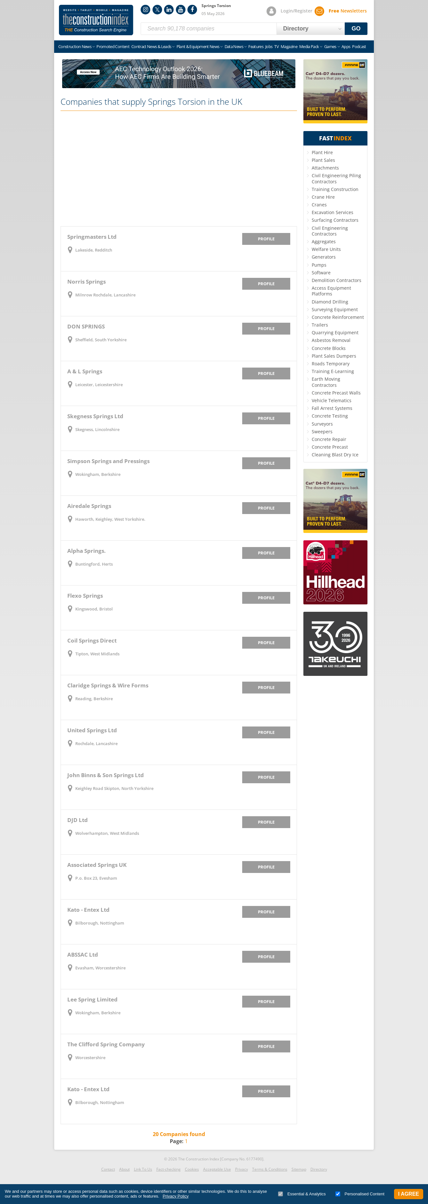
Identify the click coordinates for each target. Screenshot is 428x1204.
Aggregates (324, 241)
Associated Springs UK (97, 864)
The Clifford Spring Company (106, 1044)
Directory (318, 1169)
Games (330, 46)
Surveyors (322, 424)
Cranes (319, 205)
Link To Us (143, 1169)
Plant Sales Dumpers (334, 356)
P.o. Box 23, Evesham (96, 878)
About (124, 1169)
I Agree (408, 1194)
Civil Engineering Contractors (330, 231)
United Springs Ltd (92, 730)
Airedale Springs (89, 506)
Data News (234, 46)
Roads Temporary (331, 364)
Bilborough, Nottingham (99, 923)
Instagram (145, 9)
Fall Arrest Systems (332, 408)
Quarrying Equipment (335, 332)
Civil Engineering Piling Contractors (336, 178)
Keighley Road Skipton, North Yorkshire (114, 788)
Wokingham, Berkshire (97, 474)
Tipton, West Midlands (97, 654)
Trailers (320, 325)
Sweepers (322, 431)
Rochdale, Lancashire (96, 743)
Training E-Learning (333, 371)
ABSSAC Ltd (82, 954)
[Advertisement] (179, 168)
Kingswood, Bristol (94, 609)
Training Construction (335, 189)
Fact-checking (168, 1169)
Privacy (241, 1169)
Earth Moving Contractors (326, 382)
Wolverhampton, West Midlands (107, 833)
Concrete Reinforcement (338, 317)
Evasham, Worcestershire (100, 968)
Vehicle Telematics (331, 400)
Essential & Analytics (302, 1194)
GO (356, 28)
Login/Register (296, 11)
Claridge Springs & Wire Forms (107, 685)
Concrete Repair (329, 439)
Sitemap (299, 1169)
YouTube (180, 9)
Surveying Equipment (335, 309)
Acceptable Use (217, 1169)
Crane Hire (323, 197)
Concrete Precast (330, 447)
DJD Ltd (77, 820)
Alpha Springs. (86, 550)
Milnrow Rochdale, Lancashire (105, 295)
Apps (346, 46)
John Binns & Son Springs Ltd (105, 775)
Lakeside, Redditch (93, 250)
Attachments (325, 168)
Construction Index (96, 20)
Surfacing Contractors (335, 220)
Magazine (289, 46)
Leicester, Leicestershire (99, 384)
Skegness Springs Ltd (95, 416)
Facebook (192, 9)
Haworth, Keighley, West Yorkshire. (110, 519)
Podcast (359, 46)
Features (255, 46)
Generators (324, 257)
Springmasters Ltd (92, 236)
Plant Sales (323, 160)
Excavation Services (332, 212)
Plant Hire (322, 152)
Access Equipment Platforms (331, 291)
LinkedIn (169, 9)
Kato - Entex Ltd (88, 909)
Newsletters (348, 11)
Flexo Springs (85, 595)
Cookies (192, 1169)
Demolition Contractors (336, 280)
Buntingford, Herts (94, 564)
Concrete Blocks (329, 348)
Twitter (157, 9)
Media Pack (309, 46)
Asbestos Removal (331, 340)
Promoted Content (112, 46)
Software (321, 273)
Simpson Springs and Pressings (108, 461)
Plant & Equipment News (198, 46)
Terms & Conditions (269, 1169)
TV (276, 46)
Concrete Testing (330, 416)
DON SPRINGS (86, 326)
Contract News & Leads (151, 46)
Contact (108, 1169)
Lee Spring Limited (92, 999)
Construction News (74, 46)
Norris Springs (86, 281)
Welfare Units (326, 249)
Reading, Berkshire (94, 699)
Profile (266, 239)
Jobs (268, 46)
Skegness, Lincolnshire (97, 429)
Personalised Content (359, 1194)
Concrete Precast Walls (336, 393)
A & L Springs (84, 371)
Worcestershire (90, 1057)
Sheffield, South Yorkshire (101, 340)
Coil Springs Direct (92, 640)
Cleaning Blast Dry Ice (335, 455)
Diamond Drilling (330, 302)
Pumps (319, 265)
